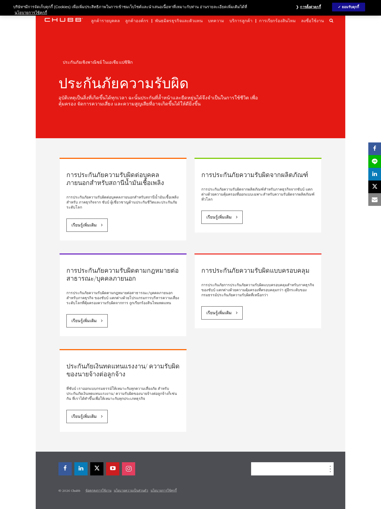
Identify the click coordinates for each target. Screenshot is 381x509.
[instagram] (128, 468)
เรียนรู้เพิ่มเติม (84, 225)
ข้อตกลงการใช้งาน (98, 490)
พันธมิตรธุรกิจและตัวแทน (179, 21)
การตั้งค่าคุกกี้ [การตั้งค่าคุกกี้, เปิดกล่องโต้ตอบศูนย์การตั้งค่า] (310, 7)
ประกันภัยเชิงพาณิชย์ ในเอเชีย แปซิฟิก (98, 62)
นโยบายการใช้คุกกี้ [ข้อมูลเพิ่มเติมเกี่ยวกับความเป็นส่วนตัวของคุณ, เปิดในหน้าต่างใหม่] (31, 13)
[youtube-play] (112, 468)
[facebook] (65, 468)
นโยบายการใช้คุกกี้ (164, 490)
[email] (374, 199)
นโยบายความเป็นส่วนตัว (131, 490)
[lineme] (374, 161)
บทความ (216, 21)
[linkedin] (81, 468)
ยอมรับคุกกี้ (350, 7)
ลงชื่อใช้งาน (312, 21)
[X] (96, 468)
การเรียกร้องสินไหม (277, 21)
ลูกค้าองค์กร (136, 21)
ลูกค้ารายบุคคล (105, 21)
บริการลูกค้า (240, 21)
